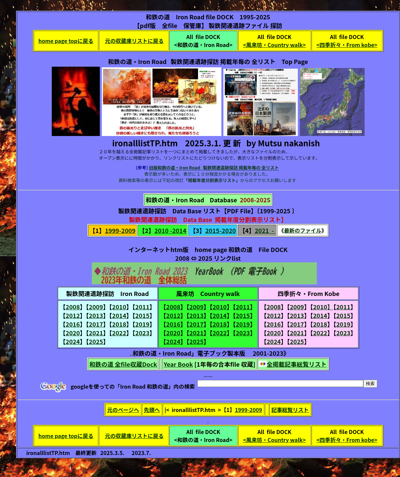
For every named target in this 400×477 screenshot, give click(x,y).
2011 (142, 306)
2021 (96, 332)
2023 (142, 332)
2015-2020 (220, 230)
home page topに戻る (65, 41)
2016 (73, 324)
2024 (73, 341)
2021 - (265, 230)
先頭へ (152, 410)
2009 (96, 306)
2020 (73, 332)
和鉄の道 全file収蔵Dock (123, 364)
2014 (119, 315)
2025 (96, 341)
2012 (73, 315)
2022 (119, 332)
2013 (96, 315)
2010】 (323, 306)
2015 (142, 315)
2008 (73, 306)
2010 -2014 (170, 230)
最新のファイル (302, 230)
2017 (96, 324)
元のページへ (123, 410)
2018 (119, 324)
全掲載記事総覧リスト (297, 364)
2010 (119, 306)
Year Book (178, 364)
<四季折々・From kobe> (347, 45)
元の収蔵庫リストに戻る (134, 41)
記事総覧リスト (290, 410)
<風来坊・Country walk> (274, 45)
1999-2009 (120, 230)
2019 (142, 324)
